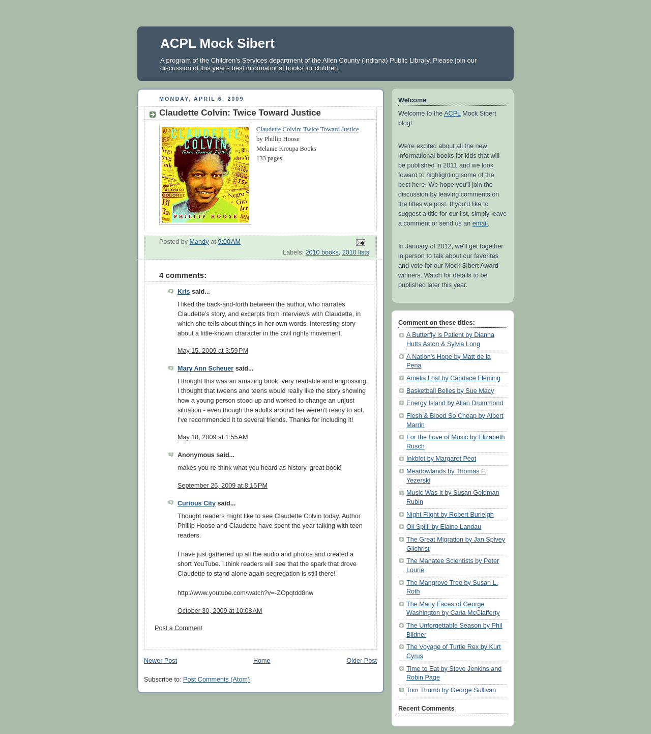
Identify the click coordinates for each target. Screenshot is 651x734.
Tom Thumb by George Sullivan (451, 690)
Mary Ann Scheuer (205, 368)
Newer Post (160, 660)
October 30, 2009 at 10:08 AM (219, 610)
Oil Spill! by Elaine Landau (443, 526)
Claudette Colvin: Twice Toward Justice (307, 129)
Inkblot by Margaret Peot (441, 458)
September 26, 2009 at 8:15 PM (222, 485)
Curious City (196, 503)
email (480, 223)
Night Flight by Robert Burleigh (450, 514)
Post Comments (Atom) (216, 679)
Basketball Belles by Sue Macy (450, 390)
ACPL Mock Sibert (217, 43)
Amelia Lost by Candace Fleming (453, 378)
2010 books (322, 252)
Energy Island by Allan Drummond (455, 403)
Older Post (361, 660)
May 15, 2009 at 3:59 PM (212, 350)
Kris (183, 291)
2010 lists (355, 252)
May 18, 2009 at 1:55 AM (212, 437)
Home (262, 660)
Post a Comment (178, 628)
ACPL (452, 113)
